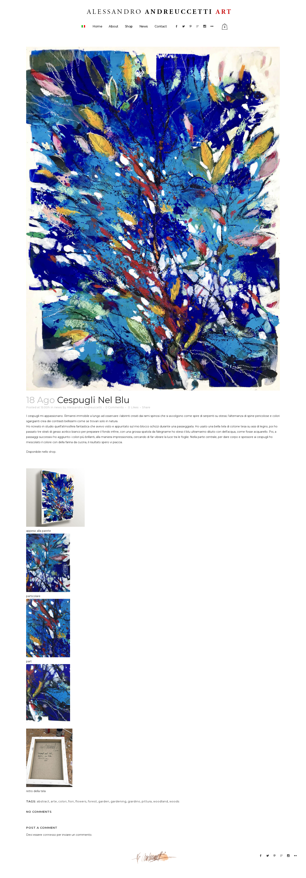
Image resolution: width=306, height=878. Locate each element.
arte (54, 801)
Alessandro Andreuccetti (84, 407)
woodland (160, 801)
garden (103, 801)
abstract (43, 801)
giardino (134, 801)
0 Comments (114, 407)
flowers (80, 801)
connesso (49, 835)
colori (62, 801)
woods (174, 801)
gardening (118, 801)
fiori (71, 801)
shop (52, 452)
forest (92, 801)
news (58, 407)
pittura (147, 801)
